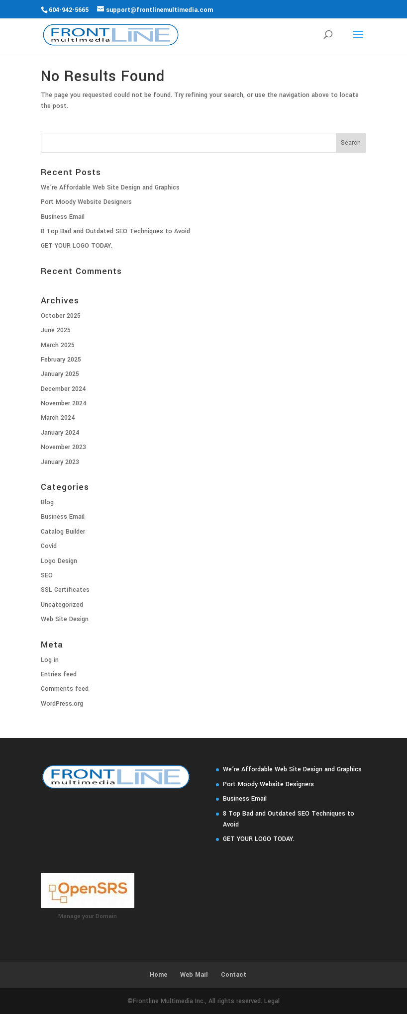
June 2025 (56, 330)
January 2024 (60, 432)
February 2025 (61, 359)
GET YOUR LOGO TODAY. (76, 245)
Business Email (63, 216)
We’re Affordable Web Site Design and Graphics (110, 187)
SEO (47, 575)
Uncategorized (62, 604)
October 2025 (61, 315)
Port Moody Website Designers (86, 201)
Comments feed (65, 688)
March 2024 (58, 417)
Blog (47, 502)
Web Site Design (65, 619)
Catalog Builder (63, 531)
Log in (50, 659)
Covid (49, 546)
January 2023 (60, 462)
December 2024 (63, 388)
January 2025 (60, 373)
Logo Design (59, 560)
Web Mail (194, 974)
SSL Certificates (65, 589)
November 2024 (63, 403)
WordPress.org (62, 703)
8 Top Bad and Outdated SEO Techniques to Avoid (115, 231)
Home (158, 974)
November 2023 (63, 447)
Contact (233, 974)
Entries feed (59, 674)
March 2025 (58, 345)
